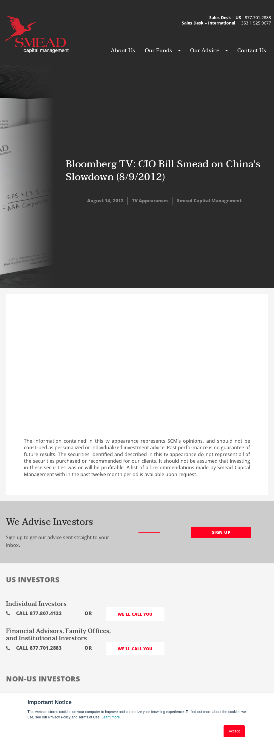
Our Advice (206, 50)
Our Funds (160, 50)
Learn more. (111, 717)
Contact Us (251, 50)
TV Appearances (150, 200)
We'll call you (135, 614)
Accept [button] (234, 731)
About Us (123, 50)
